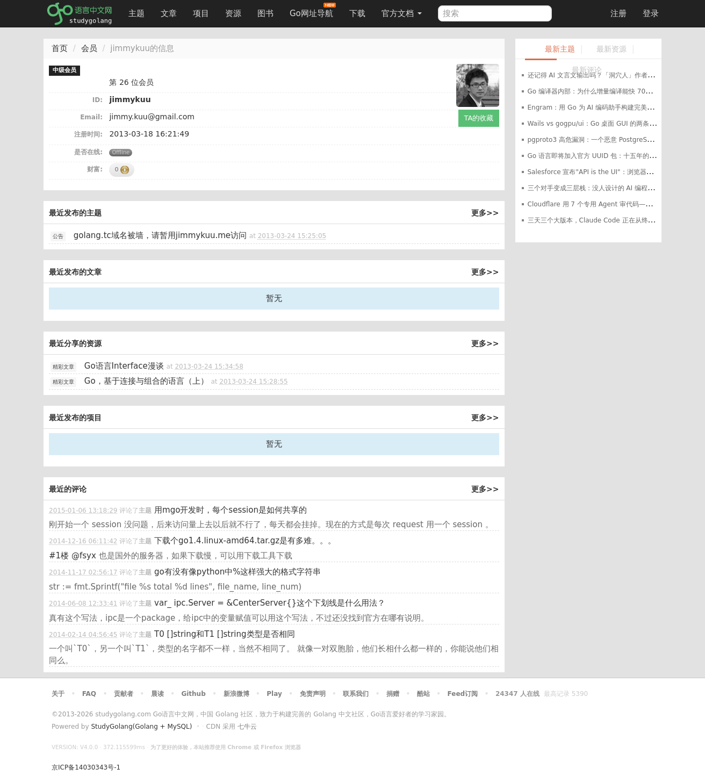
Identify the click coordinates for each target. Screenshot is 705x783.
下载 (357, 13)
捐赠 (392, 694)
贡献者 (123, 694)
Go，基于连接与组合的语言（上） (146, 381)
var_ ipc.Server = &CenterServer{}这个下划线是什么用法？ (269, 603)
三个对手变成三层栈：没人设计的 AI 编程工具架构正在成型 (613, 188)
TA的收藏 (479, 118)
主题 (136, 13)
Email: (91, 117)
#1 (59, 556)
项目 (201, 13)
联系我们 (356, 694)
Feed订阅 (463, 694)
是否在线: (88, 152)
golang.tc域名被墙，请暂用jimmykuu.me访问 (160, 235)
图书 (265, 13)
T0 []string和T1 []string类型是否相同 (224, 634)
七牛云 (247, 726)
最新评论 (587, 70)
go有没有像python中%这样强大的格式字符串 (237, 572)
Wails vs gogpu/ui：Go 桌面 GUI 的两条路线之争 (601, 123)
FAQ (89, 694)
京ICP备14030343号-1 (86, 767)
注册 (618, 13)
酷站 (423, 694)
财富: (95, 169)
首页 (60, 48)
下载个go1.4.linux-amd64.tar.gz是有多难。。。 (245, 540)
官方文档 (402, 13)
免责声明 (313, 694)
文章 (169, 13)
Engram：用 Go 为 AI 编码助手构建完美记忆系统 (600, 107)
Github (193, 694)
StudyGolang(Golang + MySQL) (141, 726)
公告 (58, 236)
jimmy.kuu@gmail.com (151, 116)
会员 (89, 48)
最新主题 (560, 49)
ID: (97, 100)
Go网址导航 (313, 10)
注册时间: (88, 134)
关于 (58, 694)
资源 (233, 13)
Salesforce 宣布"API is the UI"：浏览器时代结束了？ (606, 172)
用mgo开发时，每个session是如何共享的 (230, 510)
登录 (651, 13)
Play (274, 694)
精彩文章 (63, 367)
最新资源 (611, 49)
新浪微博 (236, 694)
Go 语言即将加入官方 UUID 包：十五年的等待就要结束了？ (614, 156)
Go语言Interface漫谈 (124, 366)
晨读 (157, 694)
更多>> (485, 213)
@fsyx (83, 556)
